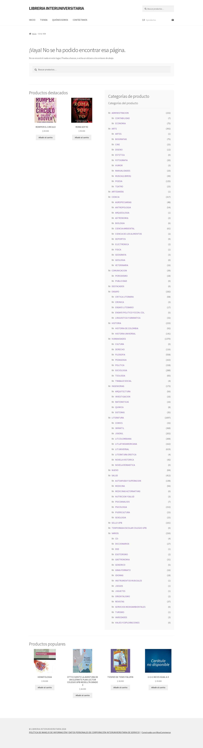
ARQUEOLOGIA (122, 212)
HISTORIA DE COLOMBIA (126, 328)
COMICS (119, 423)
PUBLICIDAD (121, 281)
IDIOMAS (119, 575)
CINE (117, 144)
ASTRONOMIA (121, 218)
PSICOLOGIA (121, 507)
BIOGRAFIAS (121, 139)
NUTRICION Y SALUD (124, 496)
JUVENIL (119, 433)
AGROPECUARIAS (123, 202)
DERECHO (120, 349)
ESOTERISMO (121, 554)
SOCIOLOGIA (121, 370)
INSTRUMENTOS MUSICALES (128, 580)
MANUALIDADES (122, 170)
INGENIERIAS (118, 386)
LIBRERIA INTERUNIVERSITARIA (56, 8)
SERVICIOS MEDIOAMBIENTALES (130, 606)
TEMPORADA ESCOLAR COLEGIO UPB (129, 528)
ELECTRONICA (122, 244)
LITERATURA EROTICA (125, 454)
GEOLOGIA (120, 260)
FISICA (118, 249)
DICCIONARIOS (122, 543)
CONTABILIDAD (122, 118)
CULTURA (119, 344)
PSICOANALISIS (122, 501)
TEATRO (119, 186)
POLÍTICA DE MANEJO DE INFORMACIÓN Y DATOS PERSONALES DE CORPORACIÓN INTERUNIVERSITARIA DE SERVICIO (84, 732)
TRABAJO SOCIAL (123, 381)
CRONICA (119, 302)
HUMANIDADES (119, 338)
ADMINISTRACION (120, 113)
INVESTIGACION (122, 396)
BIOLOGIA (120, 223)
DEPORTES (120, 239)
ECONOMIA (120, 123)
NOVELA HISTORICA (124, 459)
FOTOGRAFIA (121, 160)
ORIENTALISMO (122, 596)
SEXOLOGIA (120, 517)
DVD (117, 549)
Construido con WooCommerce (156, 732)
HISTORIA (116, 323)
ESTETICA (120, 155)
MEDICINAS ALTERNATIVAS (127, 491)
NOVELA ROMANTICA (125, 465)
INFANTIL (119, 428)
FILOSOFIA (120, 354)
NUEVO (115, 470)
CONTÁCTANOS (80, 19)
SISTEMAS (120, 412)
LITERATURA (118, 417)
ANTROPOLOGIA (123, 207)
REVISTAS (119, 601)
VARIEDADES (121, 617)
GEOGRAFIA (120, 254)
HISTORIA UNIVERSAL (125, 333)
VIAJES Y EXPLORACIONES (127, 622)
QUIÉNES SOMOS (60, 19)
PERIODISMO (121, 275)
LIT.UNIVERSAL (122, 449)
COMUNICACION (119, 270)
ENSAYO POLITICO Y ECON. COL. (130, 312)
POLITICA (119, 365)
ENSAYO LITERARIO (124, 307)
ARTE (114, 128)
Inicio (34, 34)
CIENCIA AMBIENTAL (125, 228)
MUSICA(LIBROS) (123, 176)
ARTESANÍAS (118, 191)
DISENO (119, 149)
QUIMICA (119, 407)
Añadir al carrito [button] (45, 137)
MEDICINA (120, 486)
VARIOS (115, 533)
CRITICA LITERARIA (124, 296)
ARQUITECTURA (122, 391)
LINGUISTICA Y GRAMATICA (127, 317)
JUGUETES (120, 591)
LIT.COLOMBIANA (123, 438)
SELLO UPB (117, 522)
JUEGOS (119, 586)
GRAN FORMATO (123, 570)
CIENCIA (115, 197)
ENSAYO (115, 291)
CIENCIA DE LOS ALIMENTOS (128, 233)
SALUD (115, 475)
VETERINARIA (121, 265)
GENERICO (120, 564)
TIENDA (43, 19)
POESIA (118, 181)
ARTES (118, 133)
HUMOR (119, 165)
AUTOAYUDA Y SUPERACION (128, 480)
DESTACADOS (118, 286)
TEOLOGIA (120, 375)
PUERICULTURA (122, 512)
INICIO (32, 19)
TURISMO (119, 612)
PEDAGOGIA (121, 359)
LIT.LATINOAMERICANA (126, 444)
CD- (117, 538)
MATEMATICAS (122, 402)
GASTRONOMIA (122, 559)
